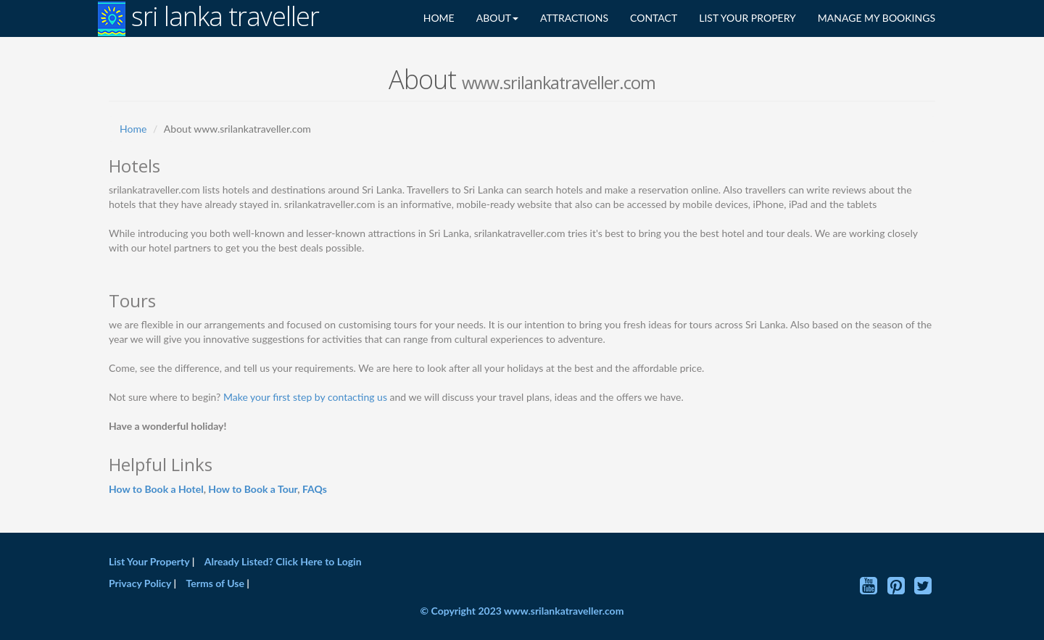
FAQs (314, 489)
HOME (439, 18)
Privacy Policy (141, 583)
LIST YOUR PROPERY (747, 18)
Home (133, 128)
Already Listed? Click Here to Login (283, 561)
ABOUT (497, 18)
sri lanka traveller (208, 18)
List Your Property (149, 561)
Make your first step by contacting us (305, 397)
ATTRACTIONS (574, 18)
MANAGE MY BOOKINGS (876, 18)
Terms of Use (215, 583)
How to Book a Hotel (156, 489)
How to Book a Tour (252, 489)
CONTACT (653, 18)
